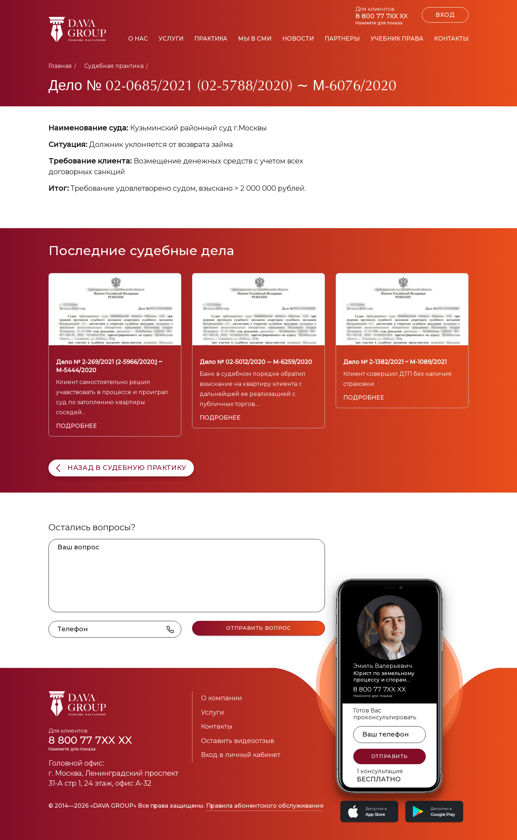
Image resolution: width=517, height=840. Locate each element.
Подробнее (76, 426)
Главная (60, 66)
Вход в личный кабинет (240, 755)
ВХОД (445, 14)
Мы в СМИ (254, 38)
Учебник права (397, 38)
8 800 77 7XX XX (107, 743)
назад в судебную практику (121, 468)
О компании (221, 698)
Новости (298, 38)
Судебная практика (114, 66)
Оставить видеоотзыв (237, 741)
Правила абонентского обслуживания (264, 805)
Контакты (451, 38)
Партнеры (342, 38)
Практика (210, 38)
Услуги (171, 38)
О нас (138, 38)
